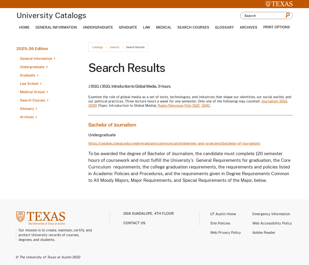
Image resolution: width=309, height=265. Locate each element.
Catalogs (97, 47)
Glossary (224, 27)
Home (24, 27)
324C (206, 105)
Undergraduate (98, 27)
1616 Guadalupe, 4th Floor (148, 213)
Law (146, 27)
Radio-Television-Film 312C (179, 105)
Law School (29, 84)
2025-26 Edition (32, 48)
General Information (56, 27)
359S (92, 105)
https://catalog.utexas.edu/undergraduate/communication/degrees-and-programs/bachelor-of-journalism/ (174, 143)
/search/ (115, 47)
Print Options (276, 27)
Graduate (128, 27)
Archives (248, 27)
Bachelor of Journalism (112, 125)
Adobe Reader (263, 232)
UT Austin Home (223, 214)
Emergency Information (271, 214)
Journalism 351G (274, 101)
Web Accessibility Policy (272, 223)
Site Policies (220, 223)
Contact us (134, 223)
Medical (163, 27)
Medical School (32, 92)
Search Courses (193, 27)
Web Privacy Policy (225, 232)
